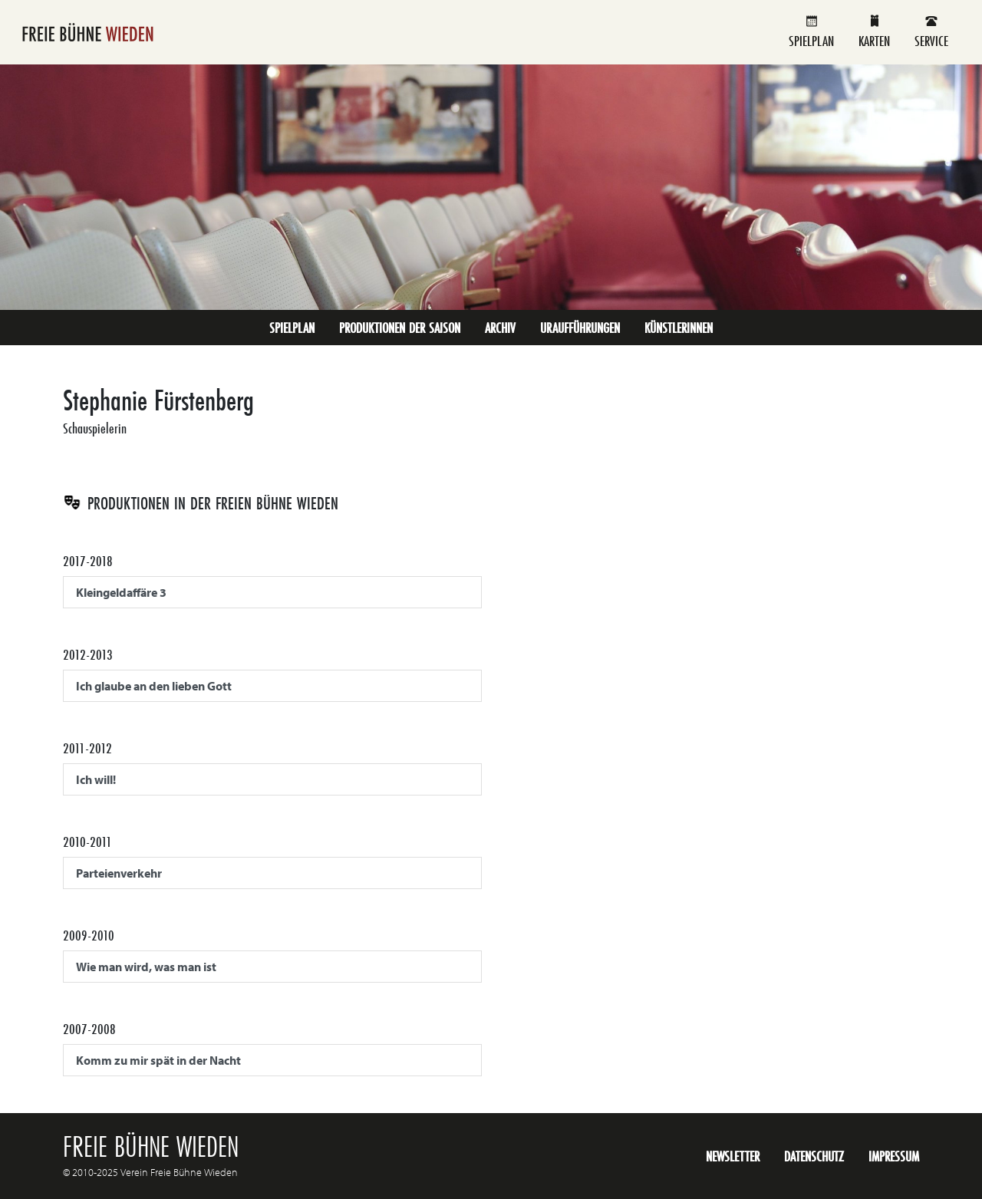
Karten (874, 32)
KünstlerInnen (678, 328)
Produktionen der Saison (399, 328)
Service (931, 32)
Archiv (500, 328)
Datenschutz (814, 1156)
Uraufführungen (580, 328)
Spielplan (811, 32)
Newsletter (733, 1156)
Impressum (893, 1156)
